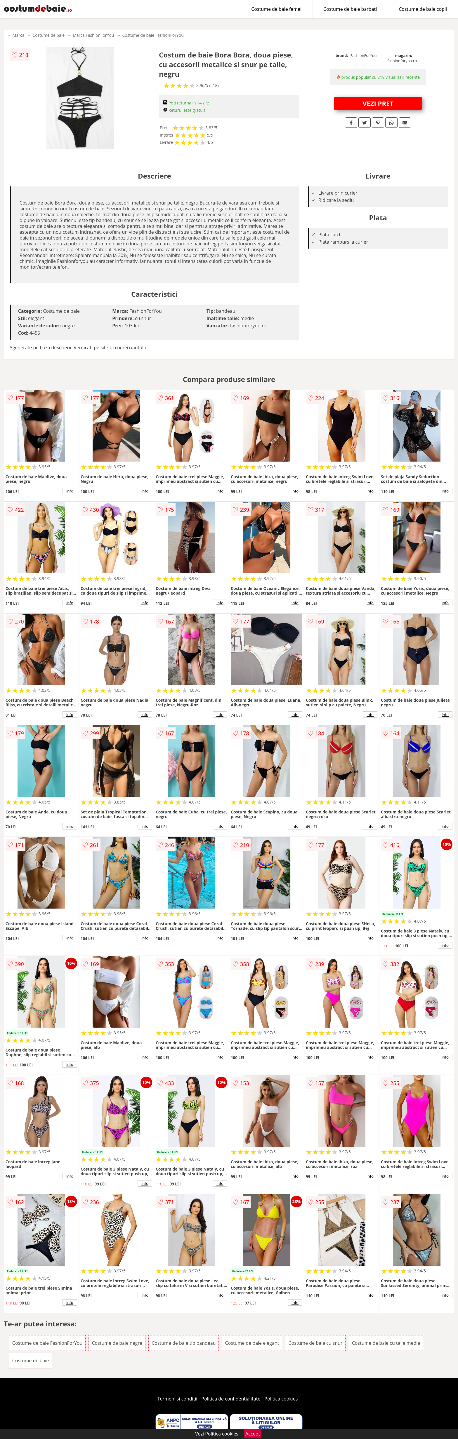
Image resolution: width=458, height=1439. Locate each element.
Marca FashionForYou (93, 35)
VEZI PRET (377, 103)
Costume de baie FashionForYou (152, 35)
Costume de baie (48, 35)
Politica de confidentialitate (231, 1399)
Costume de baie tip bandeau (184, 1343)
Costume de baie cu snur (315, 1343)
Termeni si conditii (177, 1399)
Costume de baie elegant (252, 1343)
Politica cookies (281, 1399)
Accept (252, 1434)
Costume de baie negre (117, 1343)
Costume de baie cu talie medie (386, 1343)
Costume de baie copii (423, 9)
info (69, 491)
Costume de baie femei (276, 9)
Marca (19, 35)
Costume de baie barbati (350, 9)
